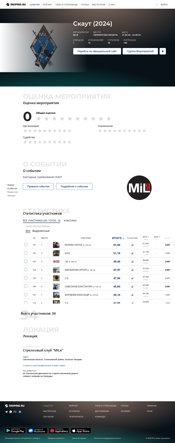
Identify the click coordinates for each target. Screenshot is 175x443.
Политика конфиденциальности (107, 438)
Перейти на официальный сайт (97, 51)
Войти (164, 4)
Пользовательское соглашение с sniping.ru (22, 438)
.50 (66, 261)
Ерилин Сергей (74, 244)
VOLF (67, 253)
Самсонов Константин (79, 286)
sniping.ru (16, 4)
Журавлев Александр (77, 294)
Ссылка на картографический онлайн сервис (44, 365)
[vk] (19, 411)
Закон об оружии (79, 438)
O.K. (67, 303)
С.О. (67, 278)
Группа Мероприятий (140, 51)
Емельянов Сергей (76, 269)
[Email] (14, 412)
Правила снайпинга (56, 438)
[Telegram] (5, 412)
